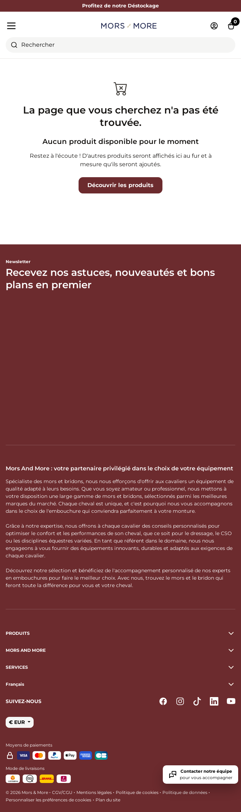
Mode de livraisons (25, 768)
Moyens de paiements (29, 745)
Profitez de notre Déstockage (120, 5)
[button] (120, 684)
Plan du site (108, 799)
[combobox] (120, 45)
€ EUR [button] (17, 722)
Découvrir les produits (120, 185)
